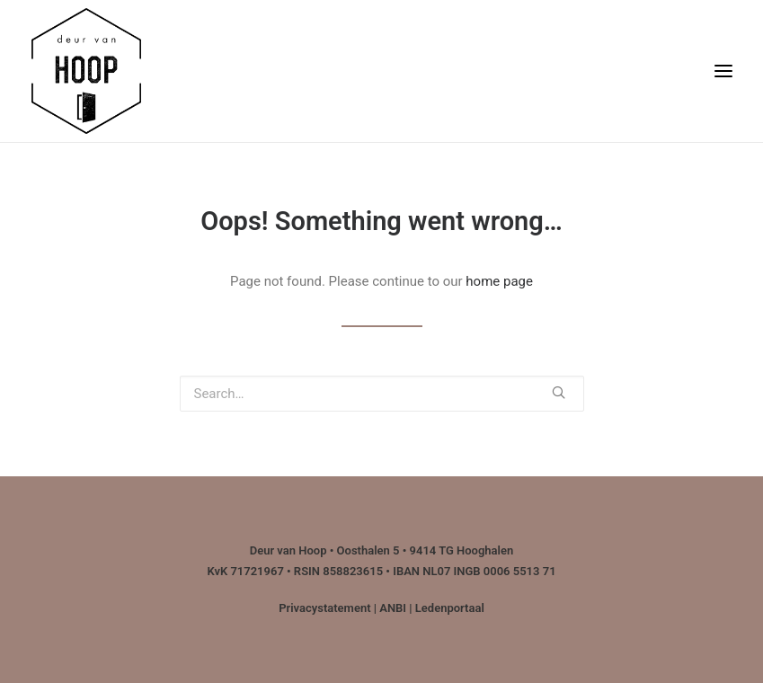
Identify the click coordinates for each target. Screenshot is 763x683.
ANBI (392, 608)
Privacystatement (324, 608)
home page (499, 281)
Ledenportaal (449, 608)
